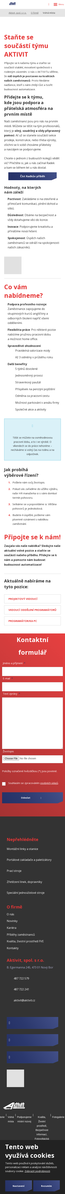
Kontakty (13, 948)
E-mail (8, 678)
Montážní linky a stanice (22, 849)
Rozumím (46, 1186)
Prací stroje (14, 871)
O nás (10, 914)
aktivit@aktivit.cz (24, 1000)
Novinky (12, 921)
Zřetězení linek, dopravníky (24, 882)
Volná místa (11, 1119)
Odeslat (25, 797)
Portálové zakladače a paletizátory (29, 860)
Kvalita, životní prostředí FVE (25, 941)
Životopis (8, 751)
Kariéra (11, 928)
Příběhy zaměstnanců (21, 935)
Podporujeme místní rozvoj (24, 1119)
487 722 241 (21, 989)
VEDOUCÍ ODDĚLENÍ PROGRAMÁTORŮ (32, 610)
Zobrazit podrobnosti (37, 1171)
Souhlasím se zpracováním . (33, 783)
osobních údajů (49, 783)
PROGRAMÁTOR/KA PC (22, 621)
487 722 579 (21, 978)
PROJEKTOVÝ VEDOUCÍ (22, 599)
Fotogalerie (58, 1117)
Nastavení (18, 1186)
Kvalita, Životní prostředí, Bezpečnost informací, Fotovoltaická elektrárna (42, 1130)
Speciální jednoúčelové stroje (26, 893)
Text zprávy (11, 693)
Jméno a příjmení (14, 663)
